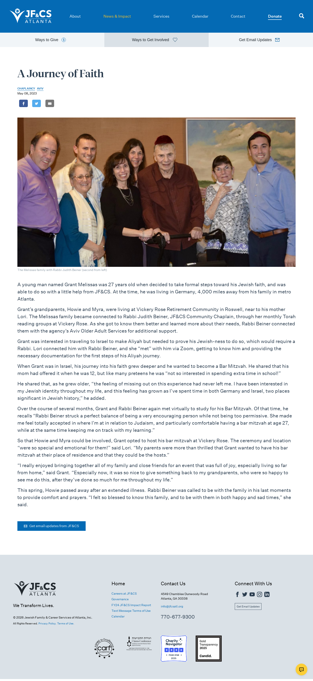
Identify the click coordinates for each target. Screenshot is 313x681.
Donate (275, 16)
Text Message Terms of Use (131, 612)
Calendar (200, 16)
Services (161, 16)
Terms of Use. (65, 625)
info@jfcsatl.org (172, 608)
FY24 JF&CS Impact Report (131, 607)
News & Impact (117, 16)
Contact (238, 16)
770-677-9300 (178, 619)
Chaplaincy (26, 90)
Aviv (40, 90)
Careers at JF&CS (124, 595)
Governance (120, 601)
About (75, 16)
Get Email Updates (248, 608)
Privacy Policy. (47, 625)
